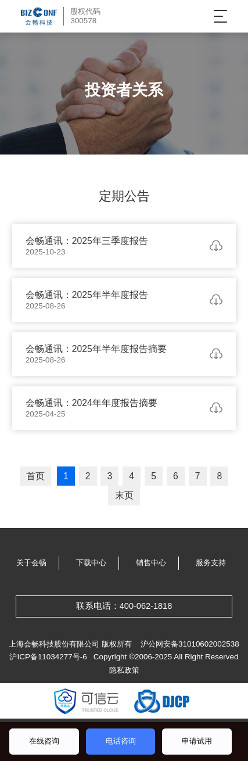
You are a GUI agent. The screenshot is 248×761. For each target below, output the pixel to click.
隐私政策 (124, 670)
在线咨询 (44, 741)
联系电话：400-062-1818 (124, 606)
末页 (124, 495)
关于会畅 (31, 562)
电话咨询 (121, 741)
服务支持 (211, 562)
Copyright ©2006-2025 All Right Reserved (166, 656)
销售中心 (151, 562)
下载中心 (91, 562)
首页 (35, 476)
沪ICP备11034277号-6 (48, 656)
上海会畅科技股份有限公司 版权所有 (70, 644)
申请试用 (197, 741)
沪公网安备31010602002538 (190, 644)
